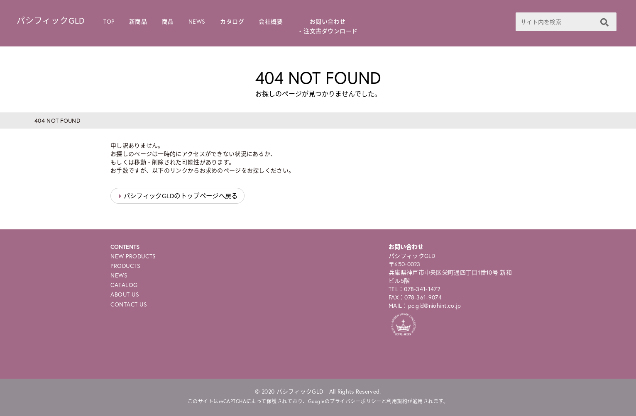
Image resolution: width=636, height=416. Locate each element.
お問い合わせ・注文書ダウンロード (327, 26)
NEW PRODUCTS (133, 256)
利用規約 (396, 401)
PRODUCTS (125, 266)
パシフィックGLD (51, 20)
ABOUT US (124, 294)
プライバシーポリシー (356, 401)
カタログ (232, 21)
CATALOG (124, 285)
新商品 (138, 21)
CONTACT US (128, 304)
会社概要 (271, 21)
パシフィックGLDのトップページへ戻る (181, 196)
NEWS (196, 21)
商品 (168, 21)
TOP (109, 21)
